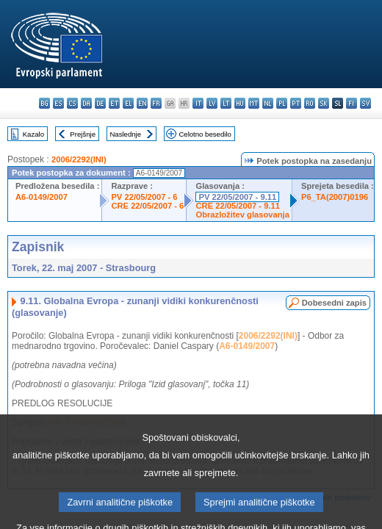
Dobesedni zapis (334, 302)
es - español (58, 103)
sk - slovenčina (323, 103)
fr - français (156, 103)
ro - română (309, 103)
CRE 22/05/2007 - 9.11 (237, 205)
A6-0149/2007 (41, 196)
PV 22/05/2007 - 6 (144, 196)
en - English (142, 103)
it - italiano (197, 103)
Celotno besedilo (205, 134)
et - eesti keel (114, 103)
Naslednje (125, 134)
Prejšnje (83, 134)
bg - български (44, 103)
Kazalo (33, 134)
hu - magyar (239, 103)
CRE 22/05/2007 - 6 (147, 205)
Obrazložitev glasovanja (242, 214)
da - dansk (86, 103)
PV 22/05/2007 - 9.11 (237, 196)
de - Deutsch (100, 103)
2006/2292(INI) (79, 159)
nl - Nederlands (267, 103)
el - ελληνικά (128, 103)
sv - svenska (365, 103)
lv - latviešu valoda (211, 103)
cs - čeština (72, 103)
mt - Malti (253, 103)
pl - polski (281, 103)
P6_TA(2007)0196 (334, 196)
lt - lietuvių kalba (225, 103)
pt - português (295, 103)
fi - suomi (351, 103)
